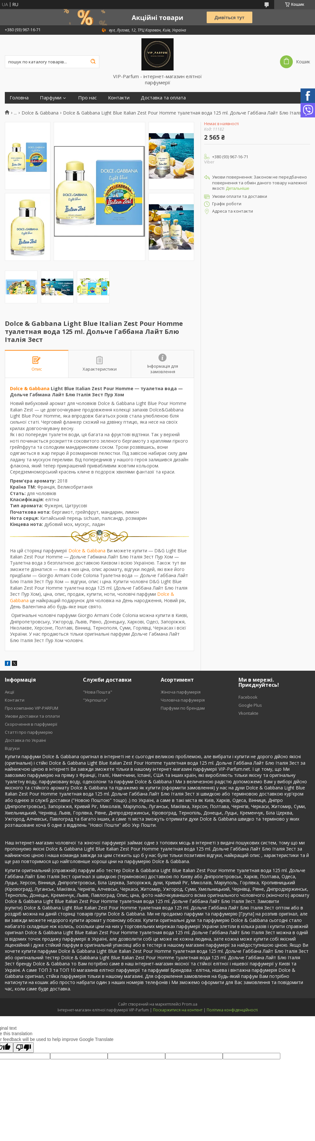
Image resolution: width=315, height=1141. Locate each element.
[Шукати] (92, 61)
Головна (19, 97)
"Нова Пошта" (97, 692)
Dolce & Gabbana (40, 113)
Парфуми (50, 97)
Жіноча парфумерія (181, 692)
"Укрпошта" (95, 700)
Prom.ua (189, 1004)
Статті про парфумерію (29, 732)
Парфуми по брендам (183, 708)
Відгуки (12, 748)
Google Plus (250, 705)
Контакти (119, 97)
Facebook (248, 697)
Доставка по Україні (25, 740)
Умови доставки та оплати (32, 716)
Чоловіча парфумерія (183, 700)
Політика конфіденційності (232, 1010)
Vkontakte (248, 713)
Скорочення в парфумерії (31, 724)
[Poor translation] (23, 1047)
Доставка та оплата (163, 97)
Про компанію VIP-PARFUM (31, 708)
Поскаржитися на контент (178, 1010)
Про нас (87, 97)
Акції (9, 692)
